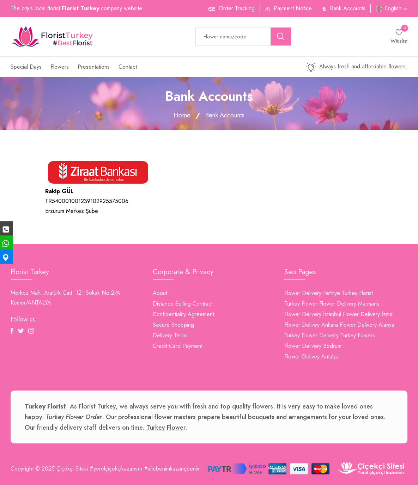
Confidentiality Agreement (183, 314)
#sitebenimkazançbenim (172, 469)
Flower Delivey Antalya (311, 356)
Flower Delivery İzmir (368, 314)
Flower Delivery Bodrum (312, 346)
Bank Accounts (347, 8)
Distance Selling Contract (183, 304)
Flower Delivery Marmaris (349, 304)
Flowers (59, 67)
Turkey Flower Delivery (311, 335)
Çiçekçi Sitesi (72, 469)
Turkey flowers (357, 335)
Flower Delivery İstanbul (312, 314)
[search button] (281, 36)
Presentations (94, 67)
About (160, 293)
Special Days (26, 67)
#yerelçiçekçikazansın (116, 469)
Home (182, 115)
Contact (128, 67)
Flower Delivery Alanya (367, 325)
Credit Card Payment (177, 346)
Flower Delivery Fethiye (312, 293)
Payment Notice (293, 8)
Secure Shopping (173, 325)
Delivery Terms (170, 335)
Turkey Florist (357, 293)
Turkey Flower (300, 304)
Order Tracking (237, 8)
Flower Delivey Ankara (311, 325)
